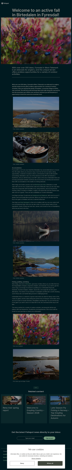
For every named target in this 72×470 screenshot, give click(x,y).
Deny (22, 463)
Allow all (50, 463)
